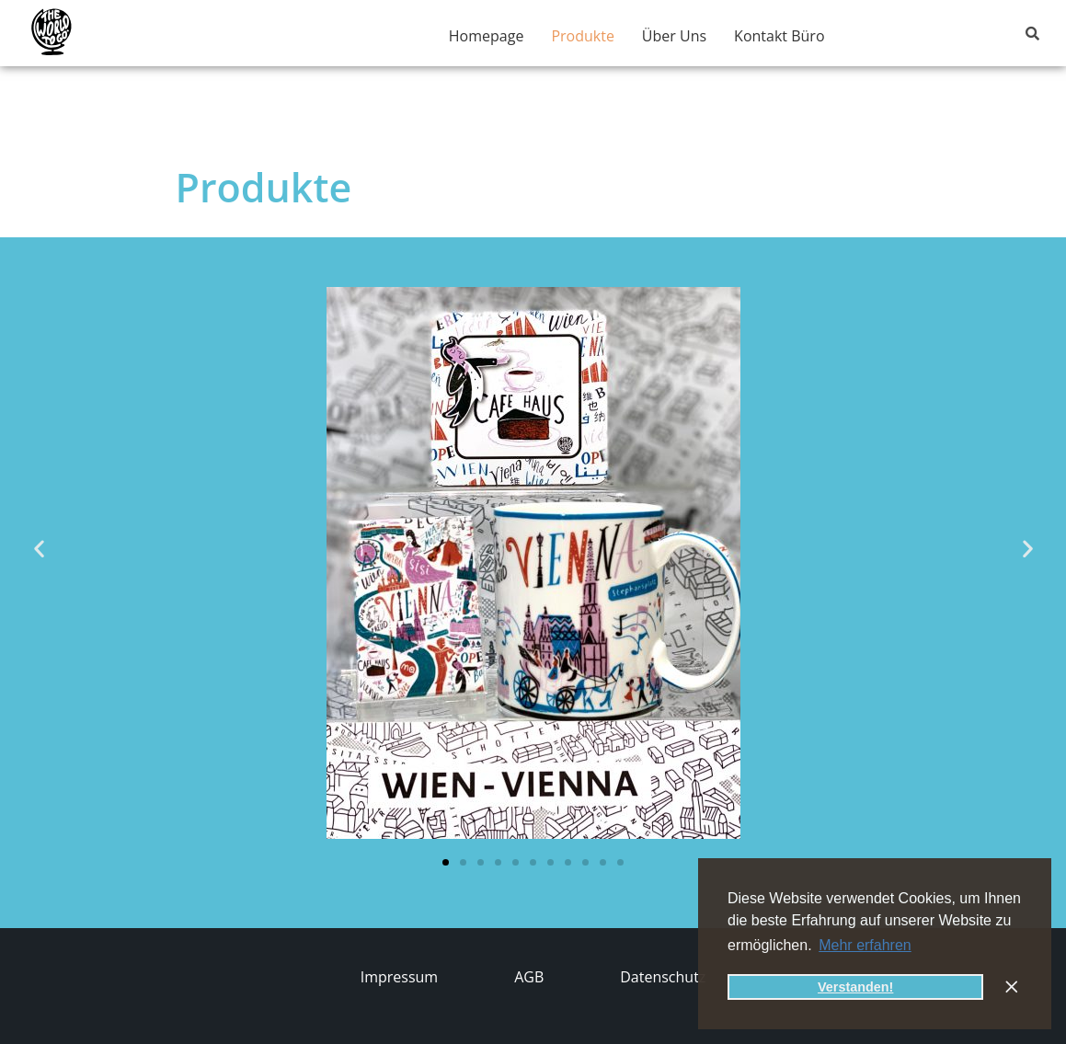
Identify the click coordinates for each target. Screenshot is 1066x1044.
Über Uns (674, 36)
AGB (529, 977)
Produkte (582, 36)
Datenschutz (662, 977)
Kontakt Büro (779, 36)
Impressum (399, 977)
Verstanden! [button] (855, 987)
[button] (39, 547)
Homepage (486, 36)
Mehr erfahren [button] (865, 945)
